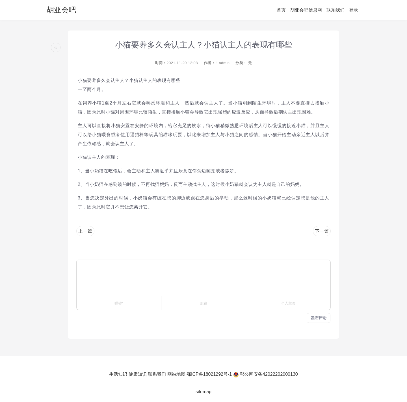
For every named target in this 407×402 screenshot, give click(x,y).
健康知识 (138, 374)
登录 (353, 10)
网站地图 (176, 374)
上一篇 (85, 231)
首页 (281, 10)
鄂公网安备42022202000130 (269, 374)
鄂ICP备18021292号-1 (209, 374)
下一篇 (322, 231)
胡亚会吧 (61, 10)
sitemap (203, 391)
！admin (222, 63)
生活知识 (118, 374)
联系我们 (335, 10)
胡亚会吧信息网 (306, 10)
